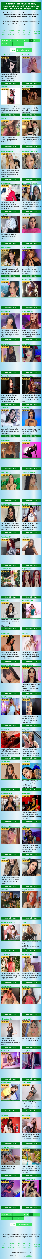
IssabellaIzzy (26, 440)
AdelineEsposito (6, 1019)
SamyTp (24, 922)
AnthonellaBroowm (28, 215)
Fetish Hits (29, 1256)
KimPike (25, 633)
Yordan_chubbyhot (7, 1147)
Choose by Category (24, 50)
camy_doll (4, 87)
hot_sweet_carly (27, 600)
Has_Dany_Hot (27, 954)
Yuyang (24, 826)
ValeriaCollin (5, 633)
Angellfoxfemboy (28, 890)
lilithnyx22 (4, 890)
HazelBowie (5, 600)
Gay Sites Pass (3, 32)
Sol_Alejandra (5, 761)
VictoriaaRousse (6, 793)
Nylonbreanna (5, 183)
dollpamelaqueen (7, 151)
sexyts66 (4, 215)
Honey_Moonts (6, 472)
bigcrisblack (26, 986)
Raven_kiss (5, 344)
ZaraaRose (4, 1179)
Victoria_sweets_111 (8, 922)
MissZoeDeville (6, 55)
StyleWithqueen (6, 697)
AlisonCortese (27, 118)
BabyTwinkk (5, 1051)
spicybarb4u (26, 537)
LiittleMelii (25, 1147)
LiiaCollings (26, 697)
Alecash (3, 858)
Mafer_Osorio (26, 858)
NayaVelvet (5, 1115)
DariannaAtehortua (7, 665)
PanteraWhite (26, 279)
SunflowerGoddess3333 (30, 151)
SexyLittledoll (26, 569)
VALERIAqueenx (27, 87)
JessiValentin (26, 1019)
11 (10, 44)
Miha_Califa (26, 344)
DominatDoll (5, 279)
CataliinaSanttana (28, 55)
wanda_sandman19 (28, 1179)
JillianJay (4, 118)
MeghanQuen (5, 440)
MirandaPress (26, 793)
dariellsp (25, 504)
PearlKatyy (25, 408)
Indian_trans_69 (27, 311)
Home (13, 50)
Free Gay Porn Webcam (11, 32)
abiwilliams (5, 408)
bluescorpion (26, 248)
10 (6, 44)
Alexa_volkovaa (27, 665)
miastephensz (5, 311)
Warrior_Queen (6, 376)
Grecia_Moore (27, 1082)
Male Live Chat (18, 32)
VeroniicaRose (6, 1082)
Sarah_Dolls (26, 761)
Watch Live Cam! (10, 83)
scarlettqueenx (6, 569)
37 (18, 44)
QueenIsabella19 (6, 986)
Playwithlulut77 (6, 537)
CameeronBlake (6, 826)
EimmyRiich (5, 730)
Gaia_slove (26, 730)
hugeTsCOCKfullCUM (29, 183)
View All (5, 40)
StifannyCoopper (28, 376)
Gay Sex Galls (24, 32)
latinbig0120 (26, 1051)
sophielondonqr (6, 504)
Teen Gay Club (29, 32)
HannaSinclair (27, 1115)
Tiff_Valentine (5, 954)
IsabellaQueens (6, 248)
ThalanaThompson (28, 472)
